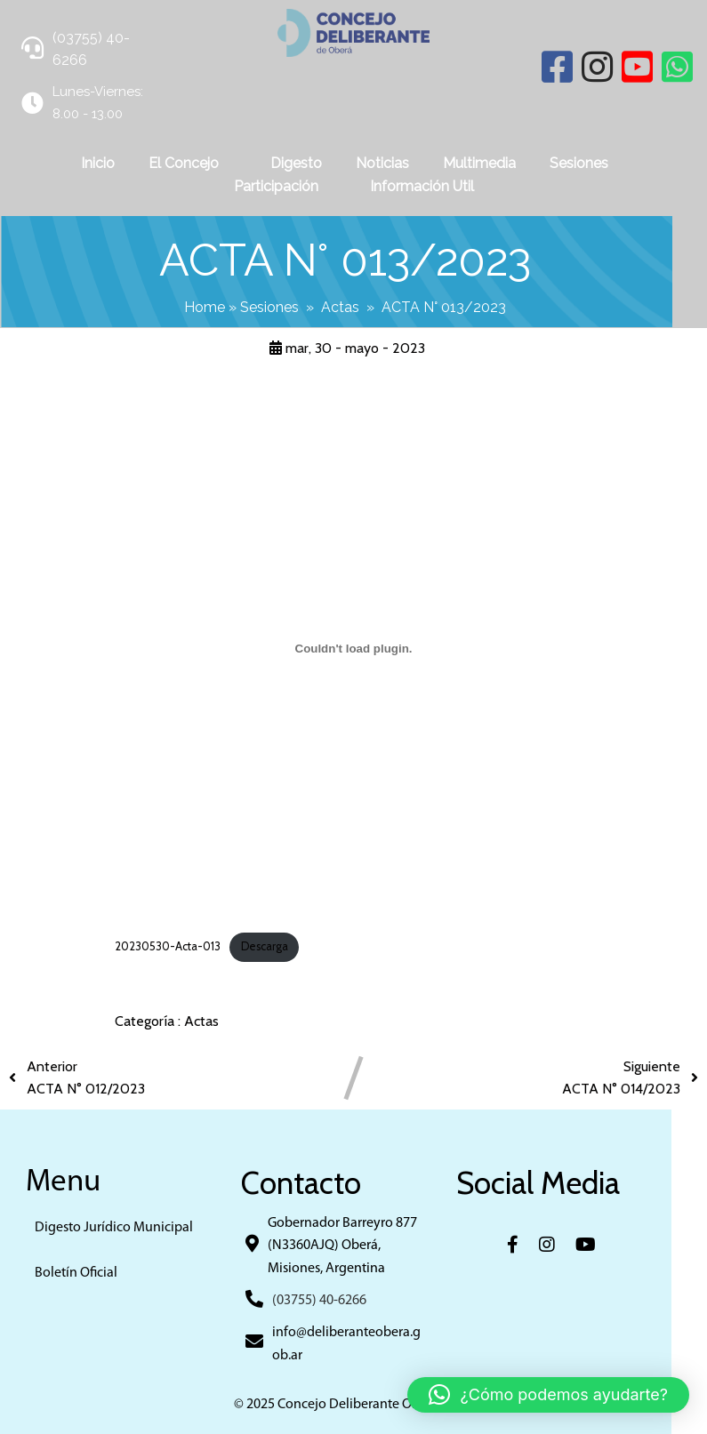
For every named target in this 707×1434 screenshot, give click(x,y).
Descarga (264, 945)
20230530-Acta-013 (168, 945)
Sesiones (287, 306)
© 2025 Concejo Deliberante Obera (354, 1404)
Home (222, 306)
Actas (358, 306)
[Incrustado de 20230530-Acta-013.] (353, 647)
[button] (548, 1395)
